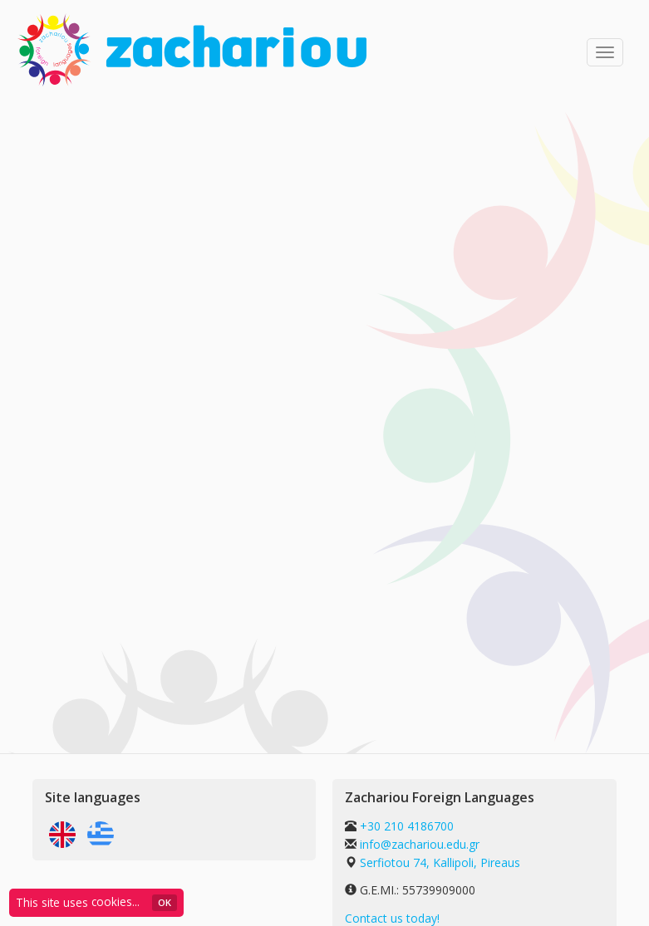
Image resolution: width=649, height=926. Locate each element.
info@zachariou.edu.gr (419, 844)
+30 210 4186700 (405, 826)
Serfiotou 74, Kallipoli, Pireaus (440, 862)
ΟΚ (164, 902)
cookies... (115, 901)
